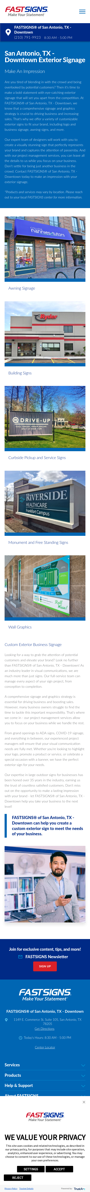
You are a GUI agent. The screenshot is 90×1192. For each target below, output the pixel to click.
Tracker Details (26, 1188)
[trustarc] (79, 1188)
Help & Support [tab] (45, 1085)
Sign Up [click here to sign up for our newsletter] (45, 966)
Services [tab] (45, 1065)
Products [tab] (45, 1075)
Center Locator (45, 1047)
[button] (82, 11)
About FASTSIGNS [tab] (45, 1096)
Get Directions (44, 1029)
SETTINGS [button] (31, 1169)
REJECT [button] (17, 1178)
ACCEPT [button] (59, 1169)
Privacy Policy (11, 1188)
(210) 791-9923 (27, 37)
